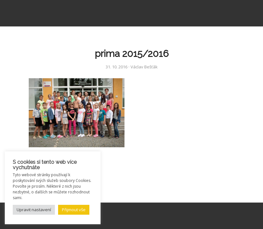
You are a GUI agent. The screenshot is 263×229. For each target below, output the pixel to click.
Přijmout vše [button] (74, 209)
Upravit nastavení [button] (34, 209)
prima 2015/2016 (132, 53)
